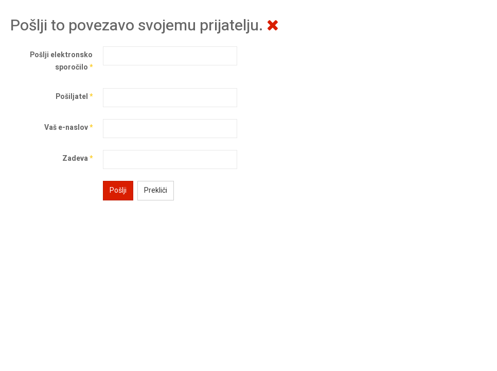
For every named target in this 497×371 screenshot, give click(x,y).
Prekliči (155, 190)
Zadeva (77, 158)
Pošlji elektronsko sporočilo (61, 61)
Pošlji (118, 190)
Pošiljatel (74, 96)
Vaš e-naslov (68, 127)
